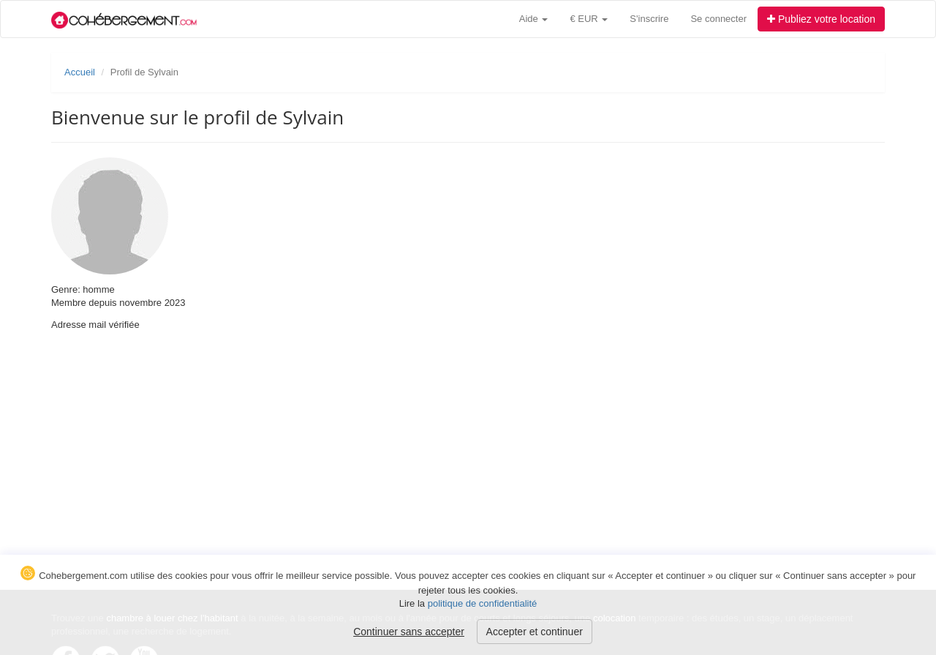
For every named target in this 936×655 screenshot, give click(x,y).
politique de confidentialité (482, 603)
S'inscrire (649, 18)
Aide (533, 18)
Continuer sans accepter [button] (408, 631)
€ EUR (589, 18)
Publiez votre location (821, 19)
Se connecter (718, 18)
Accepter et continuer (534, 631)
